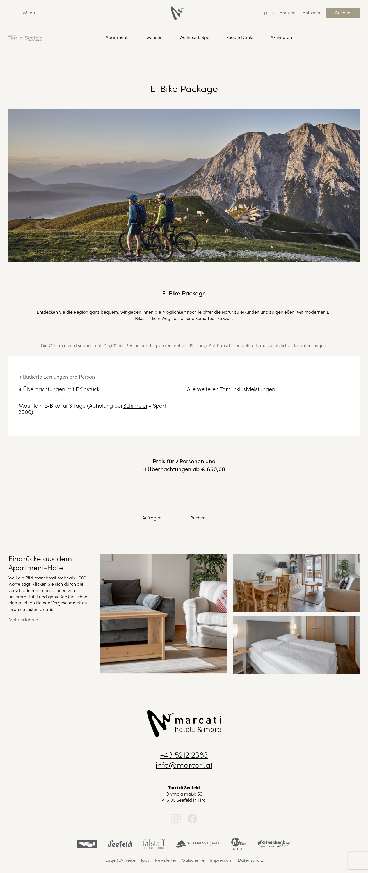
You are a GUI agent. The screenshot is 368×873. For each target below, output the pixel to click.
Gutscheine (193, 860)
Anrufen (288, 12)
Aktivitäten (281, 37)
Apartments (117, 37)
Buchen (342, 12)
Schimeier (135, 405)
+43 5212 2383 (184, 754)
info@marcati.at (184, 764)
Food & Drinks (240, 37)
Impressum (221, 860)
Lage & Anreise (120, 860)
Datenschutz (250, 860)
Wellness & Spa (194, 37)
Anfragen (312, 12)
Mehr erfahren (23, 619)
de (267, 13)
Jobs (145, 860)
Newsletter (166, 860)
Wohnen (154, 37)
